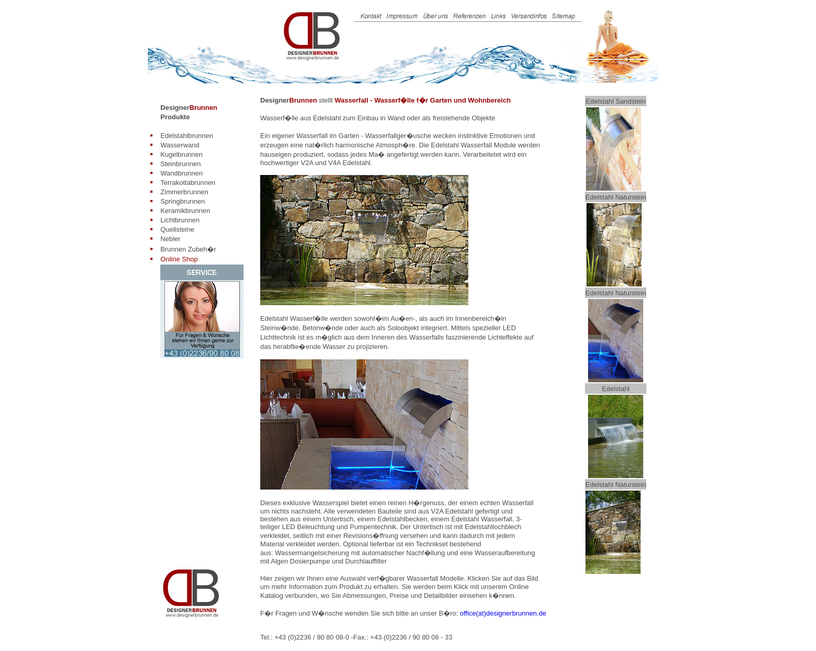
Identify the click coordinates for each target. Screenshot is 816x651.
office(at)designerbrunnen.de (503, 613)
